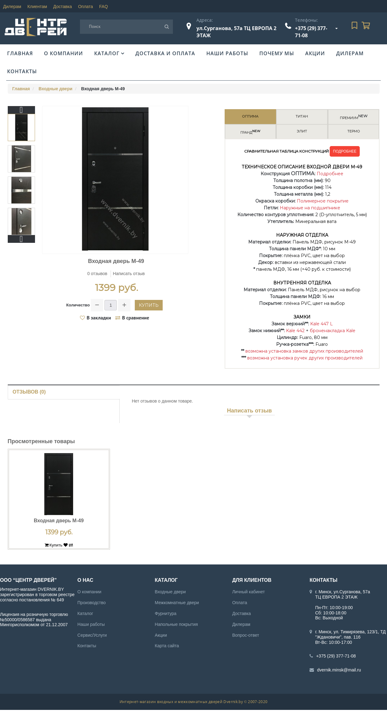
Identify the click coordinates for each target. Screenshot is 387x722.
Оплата (85, 6)
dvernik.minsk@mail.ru (339, 669)
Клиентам (37, 6)
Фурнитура (166, 613)
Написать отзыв (129, 273)
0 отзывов (97, 273)
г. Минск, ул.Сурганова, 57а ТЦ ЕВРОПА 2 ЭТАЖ (342, 594)
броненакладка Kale (332, 330)
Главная (20, 53)
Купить (149, 305)
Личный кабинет (248, 591)
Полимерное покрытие (323, 201)
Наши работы (227, 53)
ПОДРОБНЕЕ (344, 151)
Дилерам (12, 6)
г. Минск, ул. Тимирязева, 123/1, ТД (350, 631)
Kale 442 (295, 330)
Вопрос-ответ (245, 635)
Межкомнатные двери (177, 602)
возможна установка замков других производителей (304, 351)
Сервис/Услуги (92, 635)
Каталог (107, 53)
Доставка (62, 6)
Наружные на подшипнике (310, 208)
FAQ (103, 6)
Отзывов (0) (29, 391)
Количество (78, 305)
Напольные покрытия (176, 624)
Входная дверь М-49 (59, 520)
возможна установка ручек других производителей (305, 358)
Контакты (22, 71)
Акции (315, 53)
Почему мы (276, 53)
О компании (63, 53)
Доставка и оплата (165, 53)
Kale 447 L (321, 324)
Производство (91, 602)
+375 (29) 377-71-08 (336, 655)
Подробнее (330, 173)
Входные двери (56, 88)
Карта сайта (167, 645)
